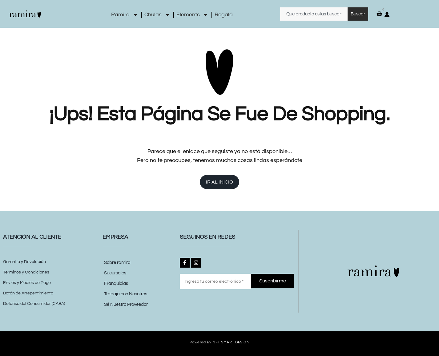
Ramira (124, 15)
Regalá (224, 15)
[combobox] (314, 14)
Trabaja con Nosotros (125, 294)
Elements (192, 15)
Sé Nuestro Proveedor (126, 304)
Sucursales (115, 273)
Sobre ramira (117, 262)
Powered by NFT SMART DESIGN (220, 342)
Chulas (157, 15)
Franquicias (116, 283)
